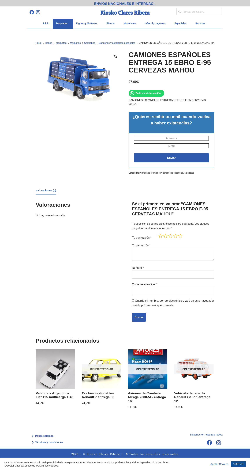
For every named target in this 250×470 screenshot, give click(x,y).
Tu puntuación (142, 242)
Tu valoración (141, 250)
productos (61, 43)
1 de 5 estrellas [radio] (160, 241)
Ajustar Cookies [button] (219, 464)
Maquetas (62, 23)
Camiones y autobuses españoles (117, 43)
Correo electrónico (144, 290)
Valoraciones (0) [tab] (46, 194)
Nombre (138, 273)
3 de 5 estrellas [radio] (170, 241)
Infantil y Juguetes (156, 23)
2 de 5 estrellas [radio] (165, 241)
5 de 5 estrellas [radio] (180, 241)
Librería (111, 23)
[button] (115, 57)
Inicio (46, 23)
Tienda (48, 43)
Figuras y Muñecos (87, 23)
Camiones (89, 43)
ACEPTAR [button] (238, 464)
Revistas (201, 23)
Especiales (181, 23)
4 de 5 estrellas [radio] (175, 241)
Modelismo (131, 23)
